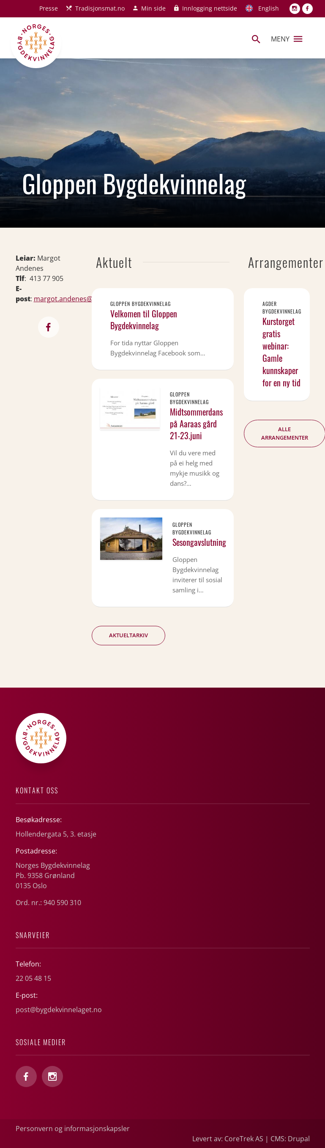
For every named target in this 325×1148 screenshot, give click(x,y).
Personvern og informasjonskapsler (73, 1128)
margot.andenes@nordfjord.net (85, 298)
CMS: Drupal (290, 1138)
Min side (153, 8)
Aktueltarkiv (128, 635)
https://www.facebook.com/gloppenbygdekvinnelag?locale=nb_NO (48, 327)
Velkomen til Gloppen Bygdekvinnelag (143, 319)
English (268, 8)
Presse (48, 8)
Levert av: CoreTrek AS (227, 1138)
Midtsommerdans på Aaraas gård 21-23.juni (196, 423)
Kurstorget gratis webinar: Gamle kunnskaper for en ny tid (281, 352)
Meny (286, 39)
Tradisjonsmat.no (100, 8)
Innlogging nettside (209, 8)
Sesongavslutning (199, 542)
